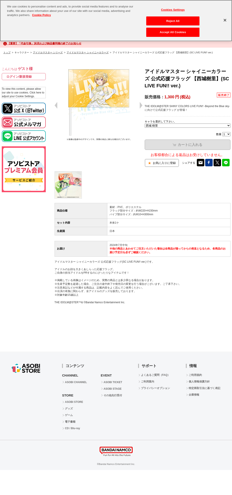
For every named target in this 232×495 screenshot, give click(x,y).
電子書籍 (70, 421)
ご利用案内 (147, 381)
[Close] (225, 20)
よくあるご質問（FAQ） (155, 375)
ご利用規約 (195, 375)
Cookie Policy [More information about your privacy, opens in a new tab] (41, 15)
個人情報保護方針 (199, 381)
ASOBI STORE (74, 402)
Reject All (172, 21)
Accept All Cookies (173, 32)
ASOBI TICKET (113, 382)
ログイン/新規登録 (19, 76)
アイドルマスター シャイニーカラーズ (87, 52)
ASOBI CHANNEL (76, 382)
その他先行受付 (113, 395)
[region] (116, 20)
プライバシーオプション (155, 388)
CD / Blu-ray (72, 428)
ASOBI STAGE (113, 388)
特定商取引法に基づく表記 (204, 388)
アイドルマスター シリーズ (48, 52)
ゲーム (69, 415)
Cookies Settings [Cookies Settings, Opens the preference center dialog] (173, 9)
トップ (7, 52)
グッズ (69, 408)
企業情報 (194, 394)
